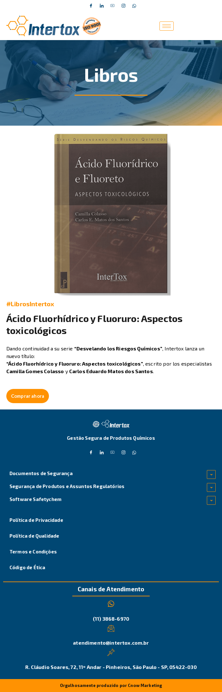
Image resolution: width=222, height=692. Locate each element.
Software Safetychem (35, 499)
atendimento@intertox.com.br (111, 643)
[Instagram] (123, 6)
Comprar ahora (27, 396)
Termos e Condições (33, 551)
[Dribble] (112, 6)
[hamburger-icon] (166, 26)
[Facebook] (91, 6)
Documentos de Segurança (41, 473)
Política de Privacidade (36, 520)
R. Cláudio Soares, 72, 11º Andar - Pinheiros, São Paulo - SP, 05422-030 (110, 667)
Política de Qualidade (34, 536)
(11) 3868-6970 (111, 619)
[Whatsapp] (134, 6)
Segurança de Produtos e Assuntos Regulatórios (66, 486)
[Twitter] (101, 6)
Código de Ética (27, 567)
